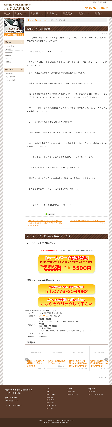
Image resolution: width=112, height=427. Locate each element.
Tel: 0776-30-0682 (95, 8)
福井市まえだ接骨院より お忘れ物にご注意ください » (87, 222)
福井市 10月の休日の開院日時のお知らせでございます (35, 363)
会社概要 (91, 391)
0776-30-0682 (44, 316)
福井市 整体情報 (11, 80)
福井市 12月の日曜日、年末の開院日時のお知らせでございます (78, 363)
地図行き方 (70, 14)
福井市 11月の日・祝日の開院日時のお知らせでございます (99, 363)
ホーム (8, 14)
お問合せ (101, 14)
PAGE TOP (102, 377)
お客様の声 (54, 14)
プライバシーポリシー (95, 394)
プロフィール (85, 14)
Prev (27, 359)
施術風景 (38, 14)
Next (106, 359)
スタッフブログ (41, 20)
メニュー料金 (22, 14)
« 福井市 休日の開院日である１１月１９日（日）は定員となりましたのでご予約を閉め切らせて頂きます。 (45, 223)
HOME (30, 20)
